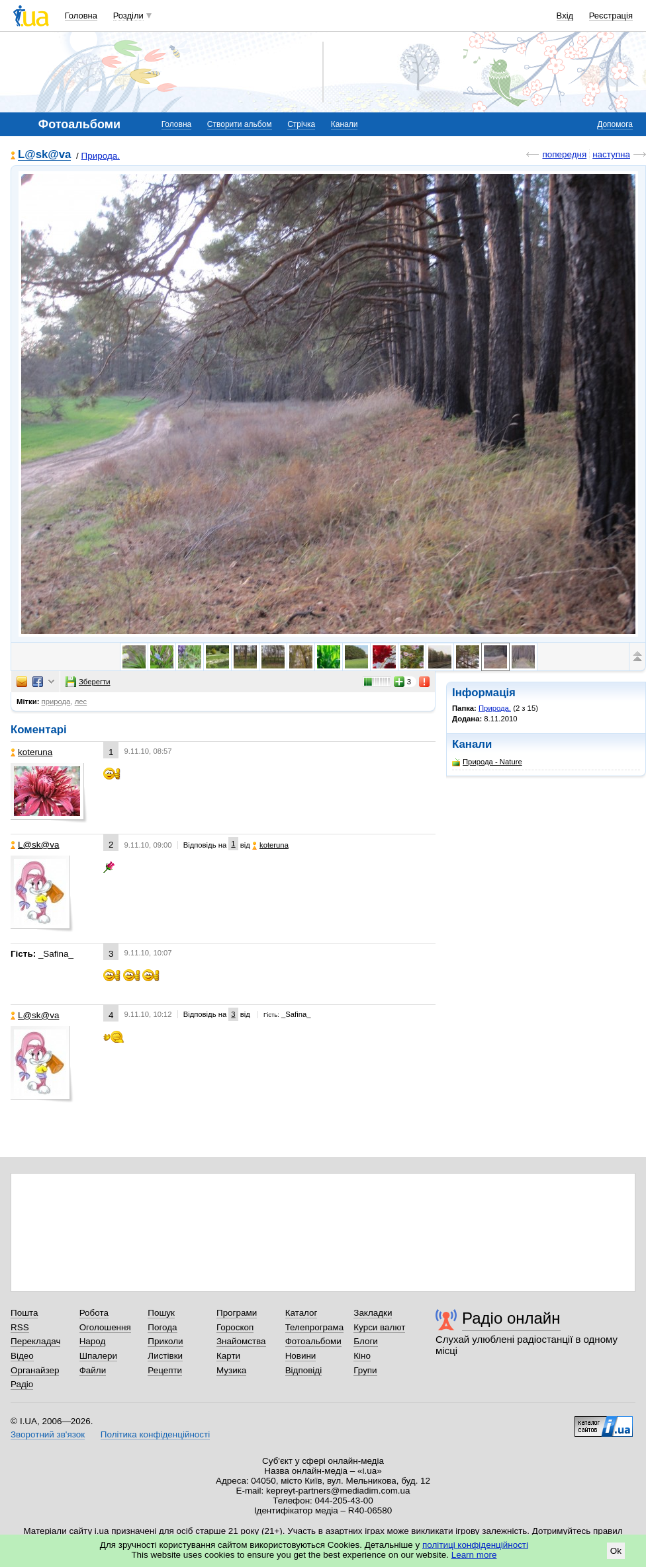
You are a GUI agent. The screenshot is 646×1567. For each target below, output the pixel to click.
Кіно (362, 1356)
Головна (81, 15)
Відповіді (303, 1370)
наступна (611, 154)
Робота (94, 1313)
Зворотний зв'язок (48, 1434)
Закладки (372, 1313)
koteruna (31, 752)
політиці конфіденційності (475, 1545)
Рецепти (165, 1370)
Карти (228, 1356)
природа (56, 701)
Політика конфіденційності (155, 1434)
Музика (231, 1370)
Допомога (615, 124)
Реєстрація (611, 15)
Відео (22, 1356)
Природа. (100, 156)
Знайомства (241, 1341)
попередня (564, 154)
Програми (236, 1313)
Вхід (565, 15)
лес (81, 701)
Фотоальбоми (313, 1341)
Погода (162, 1327)
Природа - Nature (487, 762)
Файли (93, 1370)
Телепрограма (314, 1327)
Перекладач (35, 1341)
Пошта (24, 1313)
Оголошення (105, 1327)
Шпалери (98, 1356)
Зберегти (88, 681)
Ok (616, 1551)
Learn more (474, 1555)
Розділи (128, 15)
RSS (20, 1327)
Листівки (165, 1356)
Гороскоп (235, 1327)
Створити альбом (239, 124)
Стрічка (301, 124)
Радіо (22, 1384)
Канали (344, 124)
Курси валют (379, 1327)
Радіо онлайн (511, 1318)
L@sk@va (44, 155)
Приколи (165, 1341)
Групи (365, 1370)
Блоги (365, 1341)
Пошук (161, 1313)
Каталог (301, 1313)
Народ (92, 1341)
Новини (300, 1356)
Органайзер (35, 1370)
